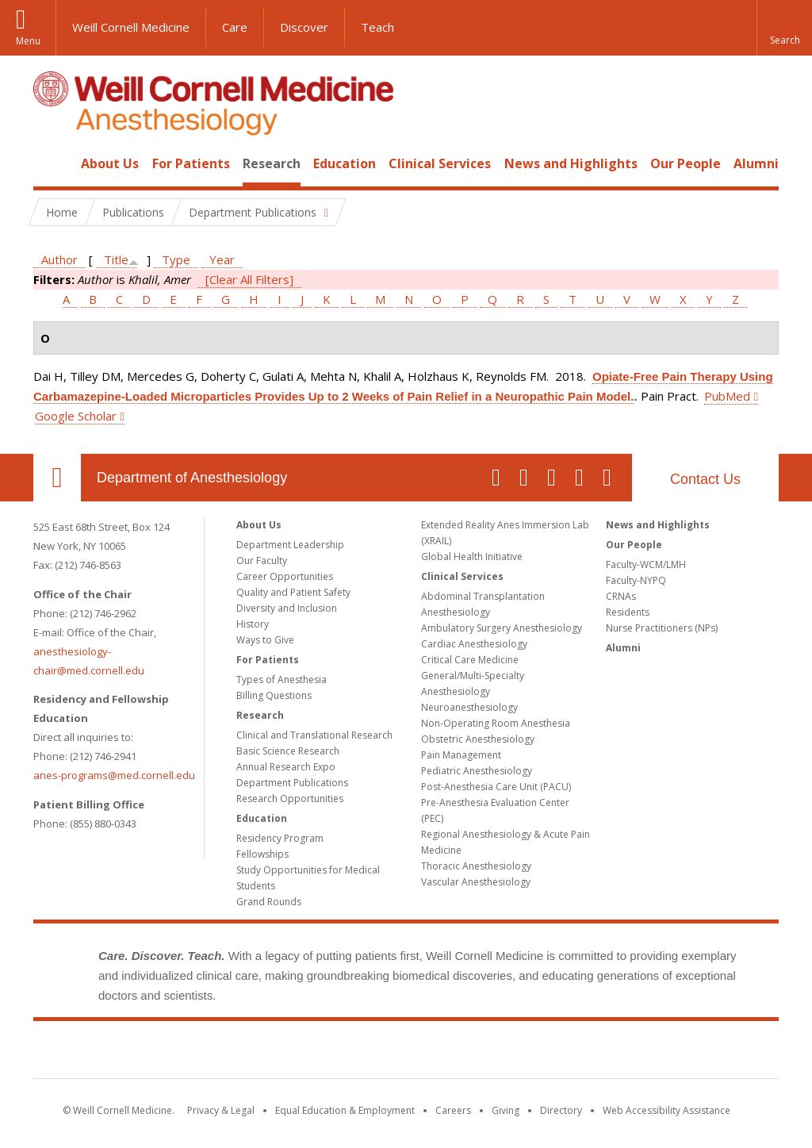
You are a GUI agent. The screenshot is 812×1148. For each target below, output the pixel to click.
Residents (627, 612)
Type (176, 259)
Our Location (57, 477)
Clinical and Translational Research (314, 735)
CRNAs (621, 596)
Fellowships (262, 854)
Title (116, 259)
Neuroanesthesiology (469, 707)
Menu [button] (28, 41)
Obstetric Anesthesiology (477, 739)
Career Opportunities (284, 576)
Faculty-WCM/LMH (646, 564)
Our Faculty (261, 560)
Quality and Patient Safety (293, 592)
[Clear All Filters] (249, 279)
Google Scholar (76, 416)
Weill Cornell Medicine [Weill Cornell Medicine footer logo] (406, 1052)
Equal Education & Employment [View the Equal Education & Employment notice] (345, 1110)
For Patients (191, 163)
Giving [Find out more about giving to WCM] (505, 1110)
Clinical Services (440, 163)
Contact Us (705, 479)
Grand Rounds (268, 901)
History (252, 624)
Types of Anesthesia (281, 679)
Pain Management (461, 755)
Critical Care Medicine (470, 659)
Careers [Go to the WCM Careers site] (453, 1110)
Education (344, 163)
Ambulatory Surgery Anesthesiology (501, 628)
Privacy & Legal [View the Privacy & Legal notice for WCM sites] (221, 1110)
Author (59, 259)
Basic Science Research (287, 751)
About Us (110, 163)
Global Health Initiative (472, 556)
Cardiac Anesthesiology (474, 644)
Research (272, 163)
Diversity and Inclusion (286, 608)
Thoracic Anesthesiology (476, 866)
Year (222, 259)
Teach (377, 27)
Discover (304, 27)
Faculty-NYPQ (636, 580)
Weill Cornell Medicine (131, 27)
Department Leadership (290, 544)
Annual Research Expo (285, 767)
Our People (685, 163)
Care (234, 27)
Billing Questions (274, 695)
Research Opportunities (289, 798)
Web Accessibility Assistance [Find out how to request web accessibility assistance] (666, 1110)
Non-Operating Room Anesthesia (495, 723)
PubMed (727, 396)
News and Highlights (571, 163)
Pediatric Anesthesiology (476, 770)
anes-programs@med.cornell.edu (114, 775)
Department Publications (292, 782)
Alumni (756, 163)
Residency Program (280, 838)
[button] (784, 28)
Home (50, 163)
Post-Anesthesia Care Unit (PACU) (496, 786)
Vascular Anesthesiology (475, 882)
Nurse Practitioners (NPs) (662, 628)
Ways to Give (265, 640)
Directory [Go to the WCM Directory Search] (561, 1110)
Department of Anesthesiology (192, 478)
